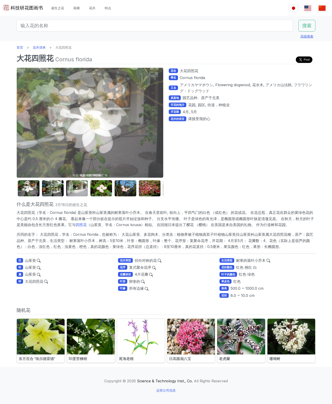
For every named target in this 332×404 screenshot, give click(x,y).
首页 (20, 47)
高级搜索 (306, 36)
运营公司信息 (166, 390)
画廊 (76, 8)
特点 (108, 8)
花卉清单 (39, 47)
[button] (28, 188)
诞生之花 (57, 8)
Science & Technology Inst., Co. (165, 381)
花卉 (92, 8)
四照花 (81, 224)
